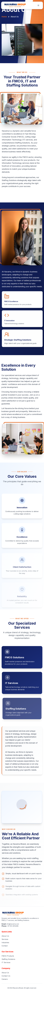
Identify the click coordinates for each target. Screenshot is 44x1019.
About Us (5, 936)
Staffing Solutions (8, 959)
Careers (5, 979)
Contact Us (6, 976)
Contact (5, 946)
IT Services (6, 962)
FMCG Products (8, 956)
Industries (5, 942)
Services (5, 939)
